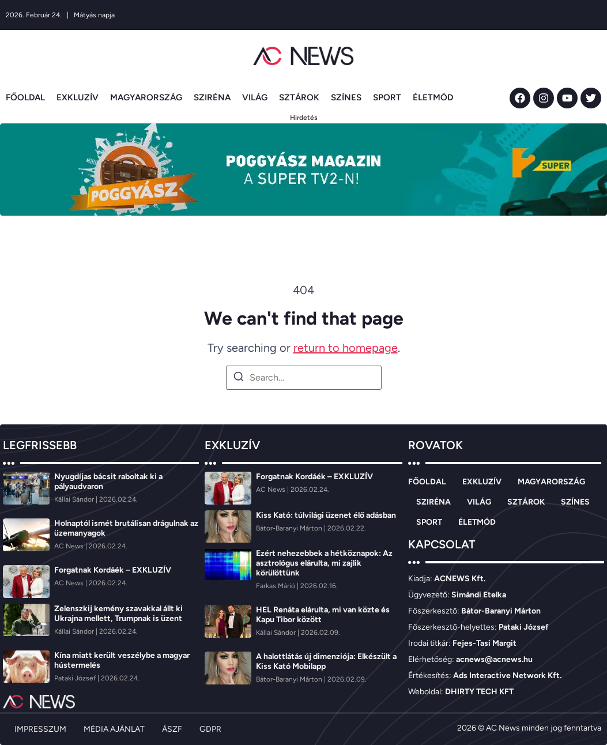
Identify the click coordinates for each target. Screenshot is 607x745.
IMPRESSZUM (40, 729)
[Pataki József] (75, 678)
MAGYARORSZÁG (146, 97)
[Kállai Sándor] (75, 499)
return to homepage (345, 348)
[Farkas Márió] (276, 586)
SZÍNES (346, 97)
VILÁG (254, 97)
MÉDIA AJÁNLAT (114, 729)
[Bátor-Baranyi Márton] (290, 528)
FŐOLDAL (25, 97)
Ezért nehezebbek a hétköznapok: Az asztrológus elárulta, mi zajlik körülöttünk (324, 563)
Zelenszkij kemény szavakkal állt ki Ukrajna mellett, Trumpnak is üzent (118, 613)
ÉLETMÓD (433, 97)
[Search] (239, 378)
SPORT (387, 97)
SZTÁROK (299, 97)
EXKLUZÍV (77, 97)
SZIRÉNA (212, 97)
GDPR (210, 729)
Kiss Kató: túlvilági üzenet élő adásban (326, 515)
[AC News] (69, 546)
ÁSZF (172, 729)
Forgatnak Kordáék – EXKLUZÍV (112, 570)
